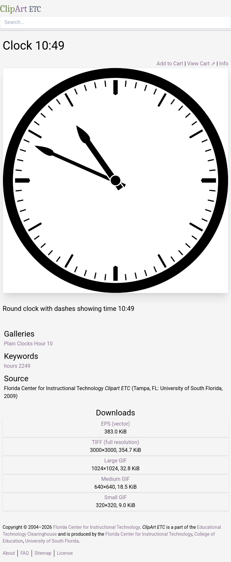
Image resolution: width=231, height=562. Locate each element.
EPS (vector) (115, 424)
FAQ (24, 553)
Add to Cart (170, 63)
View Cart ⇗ (201, 63)
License (65, 553)
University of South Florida (52, 541)
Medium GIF (115, 479)
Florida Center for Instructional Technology (96, 527)
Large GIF (115, 460)
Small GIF (115, 497)
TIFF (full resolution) (115, 442)
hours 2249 (17, 366)
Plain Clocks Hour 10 (28, 343)
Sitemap (43, 553)
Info (223, 63)
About (9, 553)
